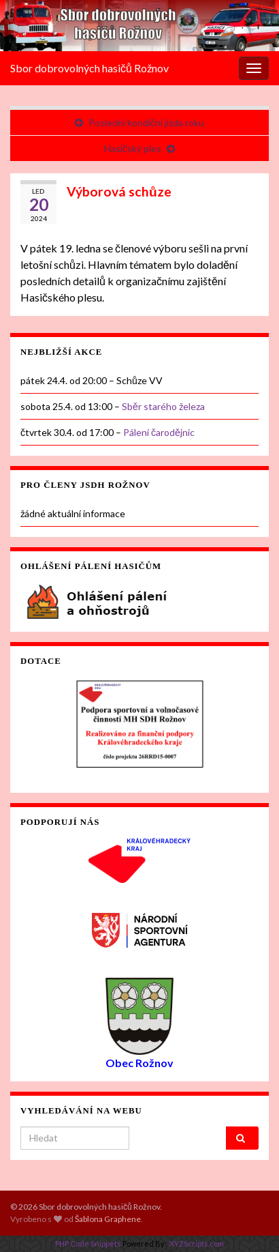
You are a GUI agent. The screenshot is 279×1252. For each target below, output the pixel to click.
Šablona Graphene (108, 1219)
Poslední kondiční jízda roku (146, 122)
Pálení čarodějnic (159, 432)
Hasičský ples (132, 148)
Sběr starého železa (163, 406)
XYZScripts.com (196, 1243)
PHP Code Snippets (88, 1243)
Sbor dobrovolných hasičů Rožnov (89, 67)
